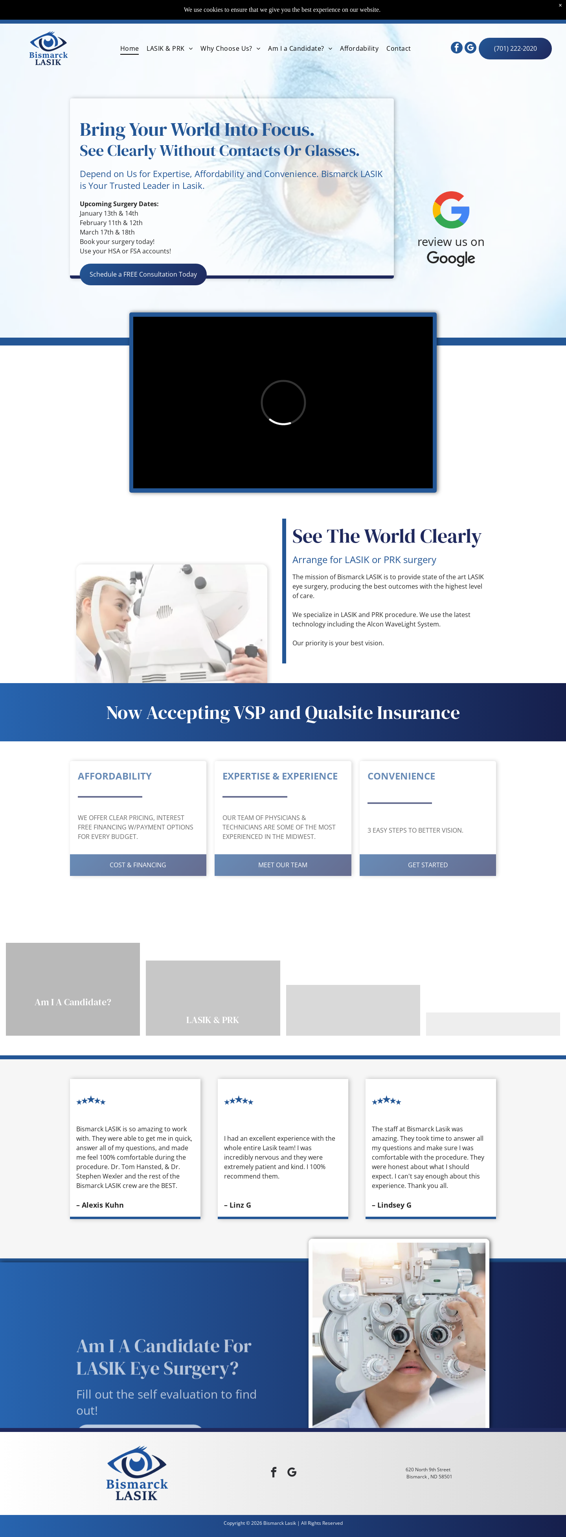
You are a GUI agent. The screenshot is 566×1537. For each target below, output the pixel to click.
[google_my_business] (470, 48)
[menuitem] (129, 48)
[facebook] (457, 48)
